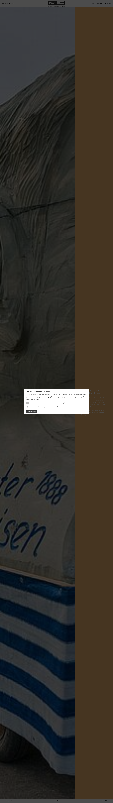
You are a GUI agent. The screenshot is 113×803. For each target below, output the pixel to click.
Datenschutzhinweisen (63, 397)
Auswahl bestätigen (31, 411)
